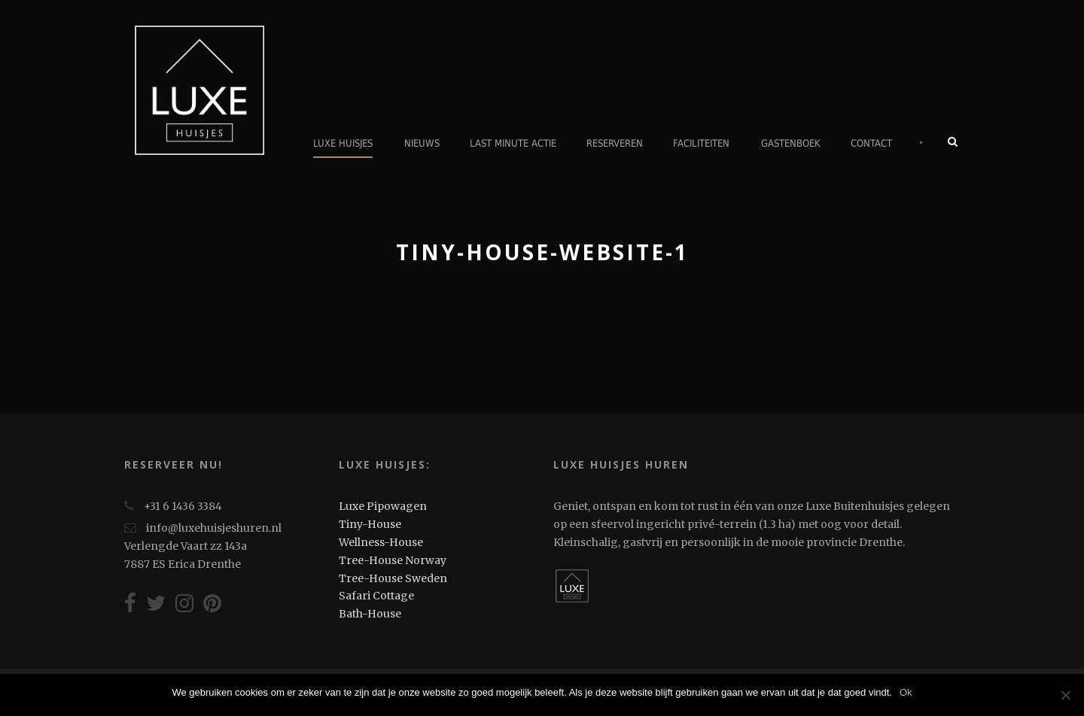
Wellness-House (381, 542)
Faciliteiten (701, 143)
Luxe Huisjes (343, 143)
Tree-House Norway (392, 560)
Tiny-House (370, 524)
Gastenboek (791, 143)
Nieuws (422, 143)
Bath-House (370, 613)
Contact (871, 143)
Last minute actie (513, 143)
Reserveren (614, 143)
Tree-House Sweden (393, 578)
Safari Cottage (376, 595)
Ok (906, 692)
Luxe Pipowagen (383, 506)
